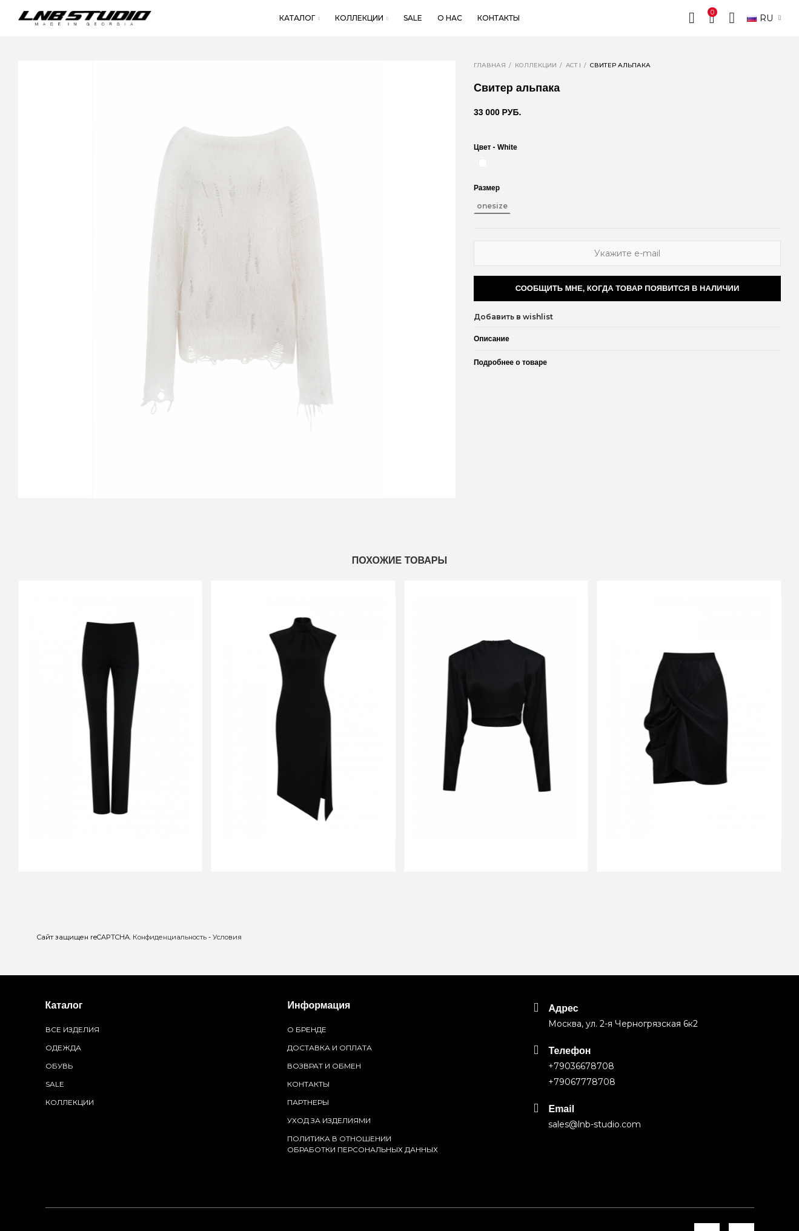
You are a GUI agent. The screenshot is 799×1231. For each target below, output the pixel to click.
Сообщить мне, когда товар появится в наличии (628, 288)
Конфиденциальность (170, 937)
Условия (227, 937)
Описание (491, 339)
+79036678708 (581, 1066)
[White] (483, 163)
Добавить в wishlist (513, 316)
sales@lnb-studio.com (594, 1124)
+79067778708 (581, 1081)
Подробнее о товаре (510, 362)
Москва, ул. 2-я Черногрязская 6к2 (623, 1023)
